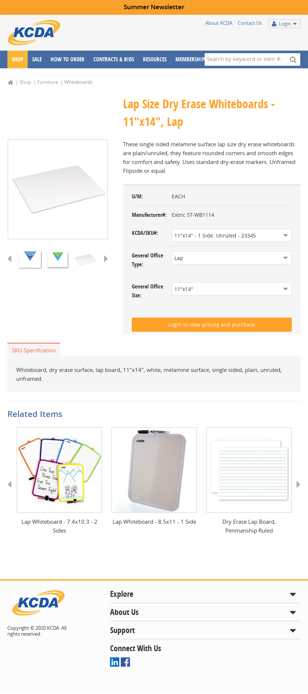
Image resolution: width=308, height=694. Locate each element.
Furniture (47, 82)
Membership (190, 59)
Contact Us (250, 23)
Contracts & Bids (113, 59)
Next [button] (103, 266)
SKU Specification (34, 350)
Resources (155, 59)
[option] (57, 189)
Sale (37, 59)
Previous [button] (12, 266)
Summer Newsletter (154, 7)
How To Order (68, 59)
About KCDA (218, 23)
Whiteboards (78, 82)
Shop (17, 59)
